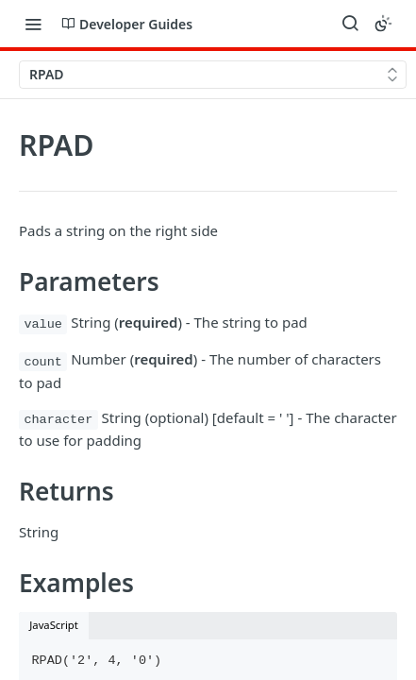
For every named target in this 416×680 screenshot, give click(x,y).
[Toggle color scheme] (383, 23)
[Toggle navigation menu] (33, 23)
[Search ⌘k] (350, 23)
